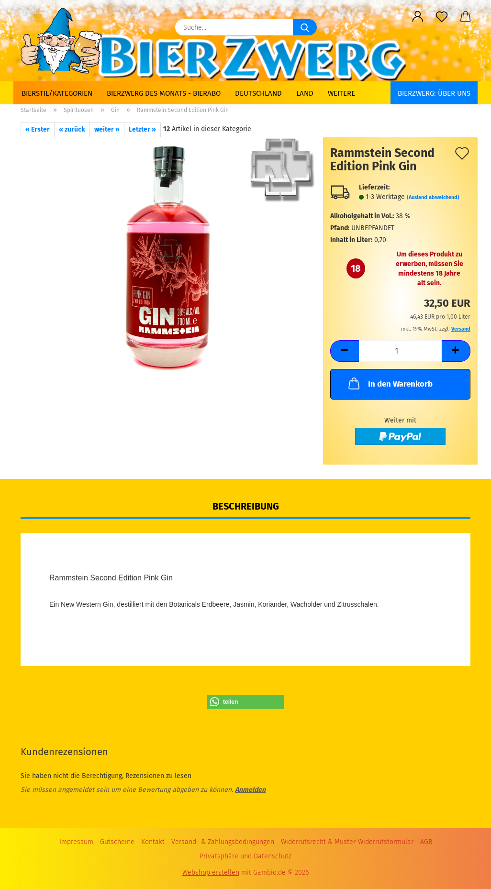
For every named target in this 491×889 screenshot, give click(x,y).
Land (304, 93)
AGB (426, 842)
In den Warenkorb (389, 383)
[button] (418, 16)
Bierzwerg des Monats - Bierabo (164, 93)
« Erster (37, 129)
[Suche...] (305, 27)
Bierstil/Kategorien (57, 93)
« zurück (72, 129)
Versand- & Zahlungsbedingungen (222, 842)
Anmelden (250, 790)
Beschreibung (245, 506)
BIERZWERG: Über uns (434, 93)
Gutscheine (117, 842)
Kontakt (153, 842)
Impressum (76, 842)
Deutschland (258, 93)
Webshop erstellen (210, 872)
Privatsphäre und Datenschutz (245, 856)
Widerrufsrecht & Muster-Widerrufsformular (347, 842)
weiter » (107, 129)
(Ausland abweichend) (433, 197)
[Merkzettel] (442, 16)
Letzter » (142, 129)
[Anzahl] (400, 351)
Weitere (341, 93)
